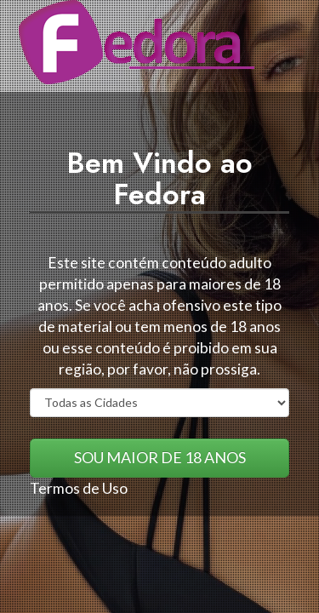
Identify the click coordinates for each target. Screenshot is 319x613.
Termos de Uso (79, 488)
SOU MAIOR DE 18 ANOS (160, 457)
